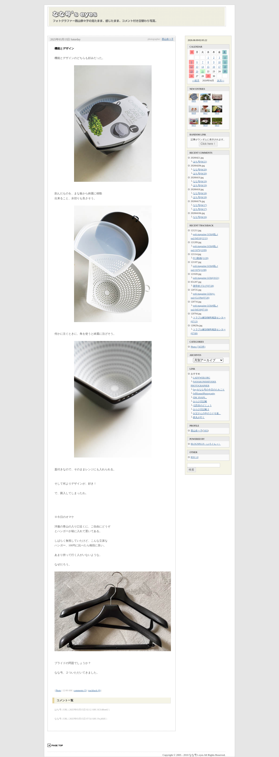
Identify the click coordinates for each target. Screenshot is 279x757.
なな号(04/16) (200, 217)
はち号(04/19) (200, 185)
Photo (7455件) (198, 346)
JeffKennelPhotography (204, 393)
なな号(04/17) (200, 205)
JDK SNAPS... (200, 397)
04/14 (205, 124)
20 (197, 71)
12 (191, 66)
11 (225, 62)
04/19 (217, 100)
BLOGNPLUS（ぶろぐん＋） (206, 444)
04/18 (194, 112)
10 (219, 62)
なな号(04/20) (200, 169)
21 (202, 71)
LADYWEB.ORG (201, 377)
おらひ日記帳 (200, 401)
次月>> (220, 80)
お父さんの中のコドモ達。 (207, 413)
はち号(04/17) (200, 209)
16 (214, 66)
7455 (205, 430)
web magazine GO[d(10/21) (206, 278)
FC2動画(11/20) (200, 258)
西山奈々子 (168, 39)
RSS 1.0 (194, 457)
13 (197, 66)
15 (208, 66)
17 (219, 66)
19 (191, 71)
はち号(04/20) (200, 173)
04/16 (217, 112)
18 (225, 66)
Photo (58, 690)
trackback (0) (94, 690)
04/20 (205, 100)
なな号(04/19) (200, 181)
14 (202, 66)
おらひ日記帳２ (201, 409)
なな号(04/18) (200, 193)
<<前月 (195, 80)
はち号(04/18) (200, 197)
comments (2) (80, 690)
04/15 (194, 124)
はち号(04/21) (200, 161)
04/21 (194, 100)
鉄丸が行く (199, 417)
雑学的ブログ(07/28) (203, 286)
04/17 (205, 112)
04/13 (217, 124)
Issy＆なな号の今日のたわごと (209, 389)
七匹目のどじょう (202, 405)
